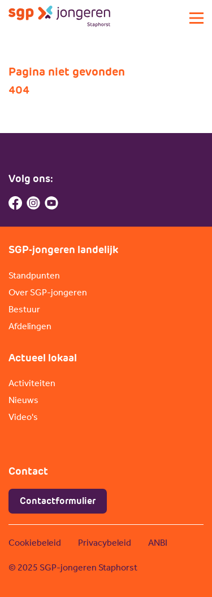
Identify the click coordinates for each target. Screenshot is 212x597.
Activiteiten (31, 383)
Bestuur (24, 309)
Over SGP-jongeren (47, 292)
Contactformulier (58, 501)
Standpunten (34, 275)
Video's (23, 417)
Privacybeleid (104, 542)
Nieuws (23, 400)
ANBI (157, 542)
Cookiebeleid (34, 542)
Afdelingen (29, 326)
